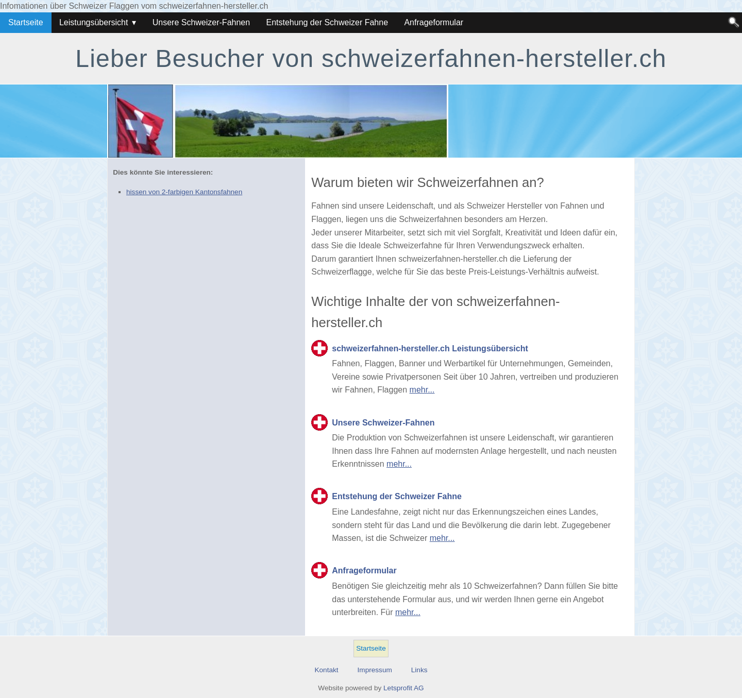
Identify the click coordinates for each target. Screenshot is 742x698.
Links (419, 670)
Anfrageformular (433, 22)
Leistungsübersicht (93, 22)
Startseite (25, 22)
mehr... (422, 389)
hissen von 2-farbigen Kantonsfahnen (184, 192)
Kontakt (326, 670)
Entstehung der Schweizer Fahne (327, 22)
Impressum (375, 670)
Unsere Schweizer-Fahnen (201, 22)
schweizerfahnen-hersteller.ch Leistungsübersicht (430, 348)
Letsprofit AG (403, 688)
